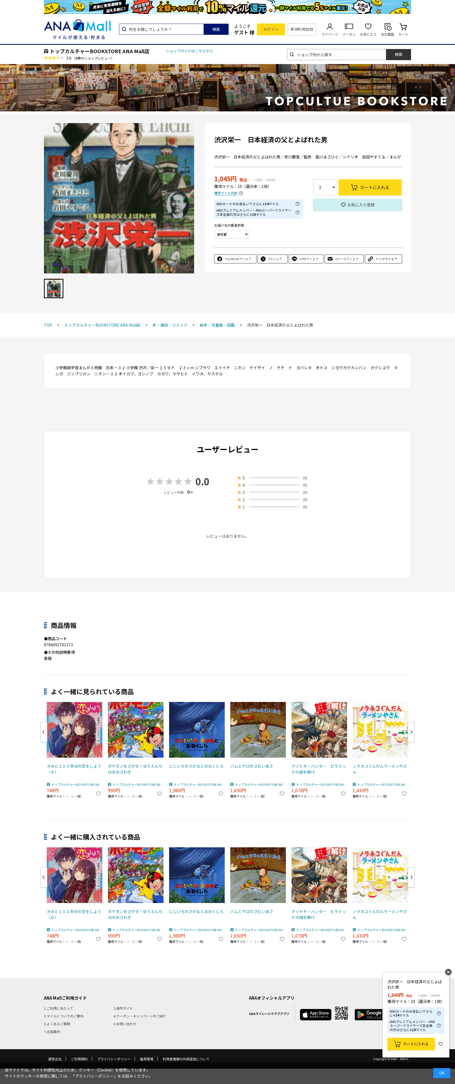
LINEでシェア (309, 258)
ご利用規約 (79, 1058)
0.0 (202, 481)
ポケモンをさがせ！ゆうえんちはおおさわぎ (135, 769)
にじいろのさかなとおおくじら (196, 766)
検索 (216, 29)
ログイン (271, 29)
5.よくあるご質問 (57, 1023)
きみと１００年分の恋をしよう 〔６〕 (74, 769)
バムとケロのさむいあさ (251, 766)
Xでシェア (275, 258)
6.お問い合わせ (124, 1023)
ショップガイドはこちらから (189, 50)
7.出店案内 (52, 1031)
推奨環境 (146, 1058)
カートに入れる (416, 1043)
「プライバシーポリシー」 (94, 1076)
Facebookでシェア (238, 258)
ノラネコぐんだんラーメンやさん (380, 769)
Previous (44, 732)
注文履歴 (387, 34)
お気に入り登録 (361, 204)
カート (403, 34)
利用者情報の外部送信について (186, 1058)
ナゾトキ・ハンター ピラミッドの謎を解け (318, 769)
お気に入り (368, 34)
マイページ (330, 34)
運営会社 (54, 1058)
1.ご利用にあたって (58, 1008)
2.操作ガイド (123, 1008)
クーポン (349, 34)
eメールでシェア (346, 258)
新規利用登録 (302, 29)
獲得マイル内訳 (226, 193)
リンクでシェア (386, 258)
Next (411, 732)
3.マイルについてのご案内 (63, 1016)
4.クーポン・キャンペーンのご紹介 (139, 1016)
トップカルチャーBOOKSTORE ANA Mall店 (99, 51)
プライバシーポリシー (113, 1058)
